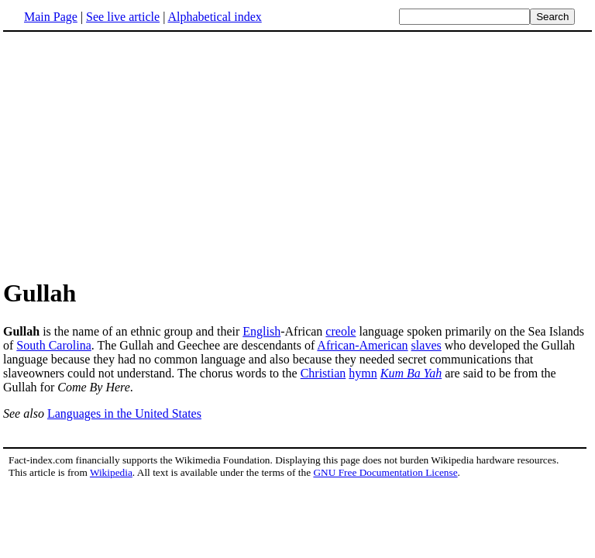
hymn (363, 373)
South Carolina (53, 345)
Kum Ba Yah (411, 373)
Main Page (50, 16)
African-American (362, 345)
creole (340, 331)
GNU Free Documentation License (385, 472)
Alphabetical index (214, 16)
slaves (426, 345)
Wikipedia (111, 472)
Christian (323, 373)
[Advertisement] (133, 154)
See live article (123, 16)
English (261, 331)
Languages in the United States (124, 413)
